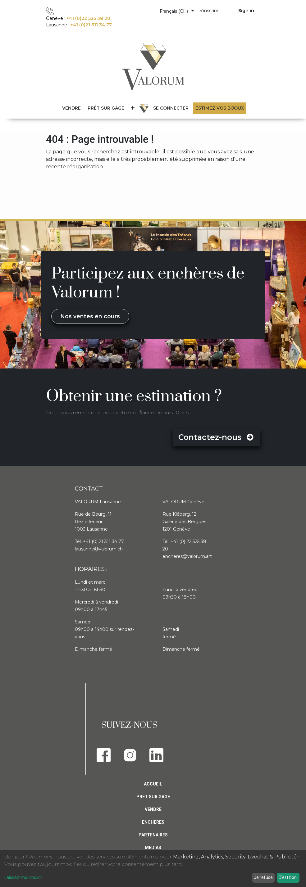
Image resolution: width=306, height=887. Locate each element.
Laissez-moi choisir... (24, 877)
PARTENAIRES (153, 834)
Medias (153, 847)
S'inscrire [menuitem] (208, 10)
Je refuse (263, 877)
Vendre (153, 809)
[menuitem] (106, 108)
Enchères (153, 822)
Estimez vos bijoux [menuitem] (219, 108)
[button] (133, 108)
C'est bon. (288, 877)
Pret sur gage (153, 796)
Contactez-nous (216, 437)
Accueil (153, 783)
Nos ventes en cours (90, 316)
